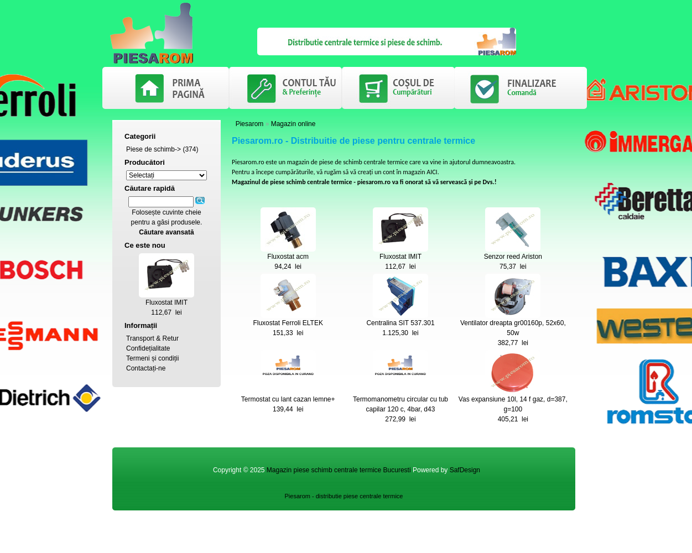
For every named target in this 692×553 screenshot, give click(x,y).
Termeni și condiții (152, 358)
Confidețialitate (148, 348)
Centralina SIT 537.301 (400, 323)
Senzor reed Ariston (513, 256)
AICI (431, 172)
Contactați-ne (145, 368)
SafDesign (465, 470)
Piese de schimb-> (153, 149)
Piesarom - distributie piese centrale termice (344, 496)
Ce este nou (144, 245)
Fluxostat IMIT (166, 302)
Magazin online (293, 124)
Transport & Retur (152, 338)
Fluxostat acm (288, 256)
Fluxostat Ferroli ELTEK (287, 323)
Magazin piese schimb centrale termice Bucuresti (339, 470)
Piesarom (250, 124)
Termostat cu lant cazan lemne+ (288, 399)
